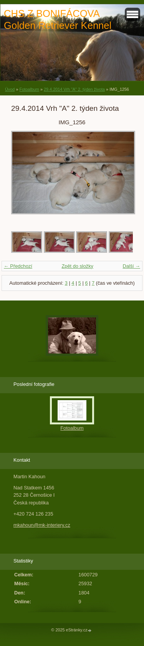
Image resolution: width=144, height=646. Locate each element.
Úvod (10, 89)
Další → (131, 266)
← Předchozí (18, 266)
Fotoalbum (29, 89)
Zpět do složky (77, 266)
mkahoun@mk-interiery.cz (41, 525)
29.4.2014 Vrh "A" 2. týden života (74, 89)
